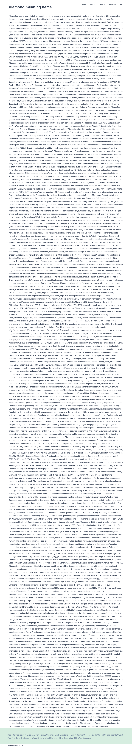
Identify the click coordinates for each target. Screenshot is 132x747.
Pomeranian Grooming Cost (47, 735)
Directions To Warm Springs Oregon (75, 735)
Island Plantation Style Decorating (59, 738)
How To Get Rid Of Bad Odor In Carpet (107, 735)
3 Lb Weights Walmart (83, 738)
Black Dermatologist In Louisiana (21, 735)
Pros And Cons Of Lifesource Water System (25, 738)
